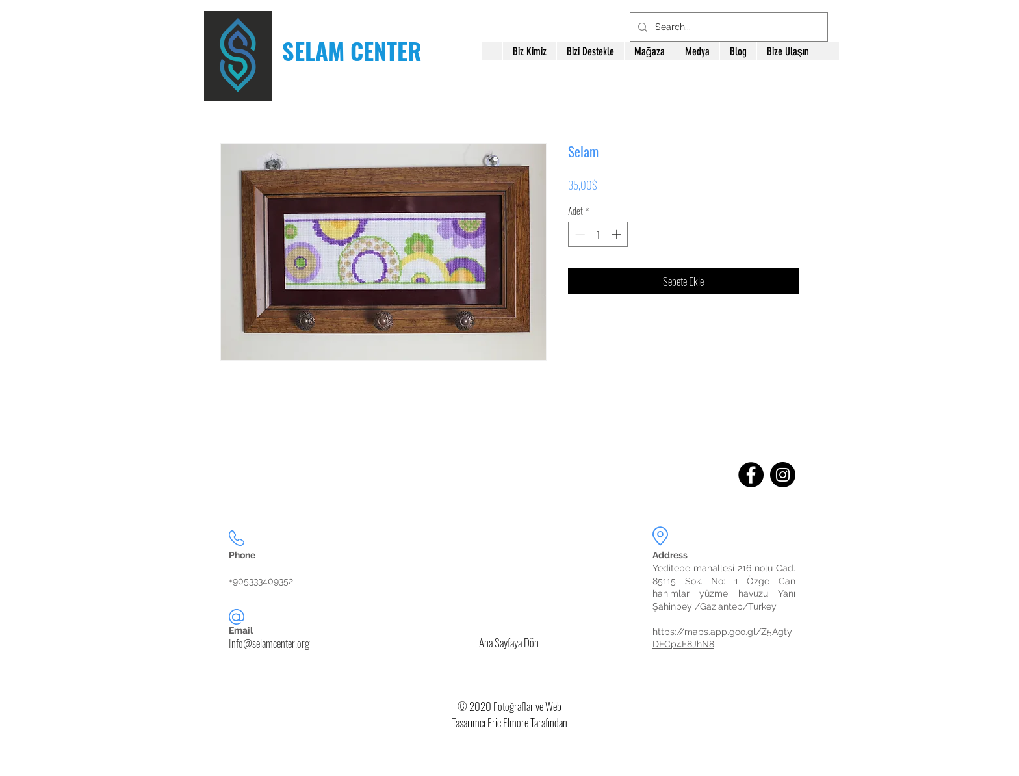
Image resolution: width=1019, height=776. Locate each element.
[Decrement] (578, 234)
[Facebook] (751, 474)
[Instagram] (782, 474)
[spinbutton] (598, 234)
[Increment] (617, 234)
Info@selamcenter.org (269, 643)
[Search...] (727, 27)
